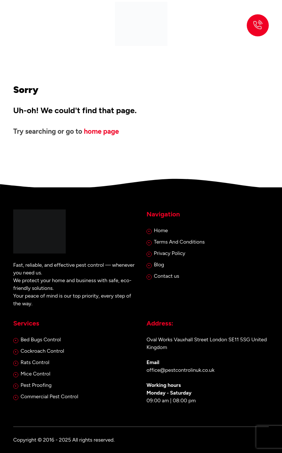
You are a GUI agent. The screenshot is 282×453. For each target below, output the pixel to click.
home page (101, 131)
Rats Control (35, 362)
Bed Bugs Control (41, 340)
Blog (159, 265)
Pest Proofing (36, 385)
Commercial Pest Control (49, 396)
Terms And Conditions (179, 242)
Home (161, 230)
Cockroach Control (42, 351)
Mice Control (35, 374)
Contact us (166, 276)
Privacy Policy (169, 253)
